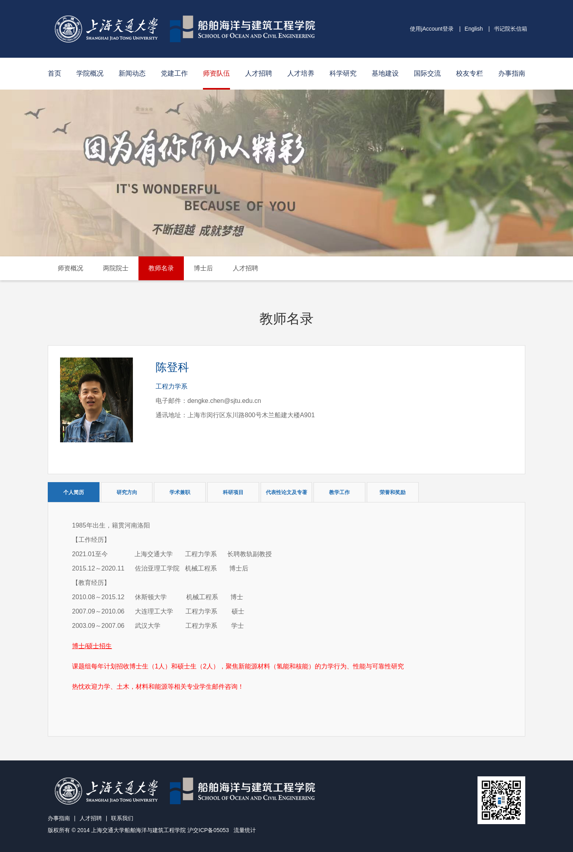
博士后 (203, 268)
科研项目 (233, 492)
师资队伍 (216, 73)
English (474, 28)
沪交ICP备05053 (208, 830)
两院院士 (116, 268)
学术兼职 (180, 492)
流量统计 (245, 830)
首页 (54, 73)
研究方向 (127, 492)
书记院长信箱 (510, 28)
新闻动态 (132, 73)
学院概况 (89, 73)
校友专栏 (469, 73)
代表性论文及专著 (286, 492)
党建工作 (174, 73)
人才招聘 (258, 73)
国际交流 (427, 73)
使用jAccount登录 (432, 28)
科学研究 (343, 73)
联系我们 (122, 818)
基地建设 (385, 73)
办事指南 (511, 73)
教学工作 (339, 492)
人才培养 (300, 73)
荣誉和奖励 (392, 492)
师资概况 (70, 268)
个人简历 (73, 492)
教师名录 (161, 268)
